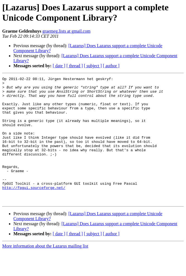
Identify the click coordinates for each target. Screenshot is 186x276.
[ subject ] (93, 65)
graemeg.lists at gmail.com (66, 31)
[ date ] (59, 65)
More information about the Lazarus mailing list (45, 271)
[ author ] (111, 65)
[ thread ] (74, 65)
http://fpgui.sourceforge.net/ (33, 210)
